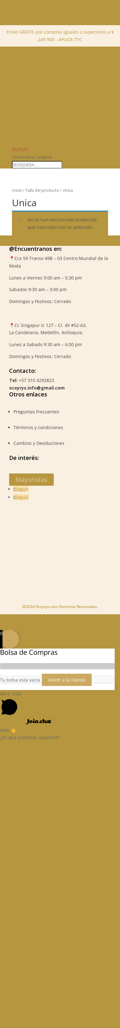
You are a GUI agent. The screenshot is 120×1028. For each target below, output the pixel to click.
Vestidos (22, 134)
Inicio (17, 190)
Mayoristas (31, 479)
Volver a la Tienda (66, 680)
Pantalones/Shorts (35, 112)
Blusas (20, 105)
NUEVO (19, 97)
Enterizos (23, 127)
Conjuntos (25, 120)
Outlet (20, 149)
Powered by (25, 723)
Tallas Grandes (30, 142)
